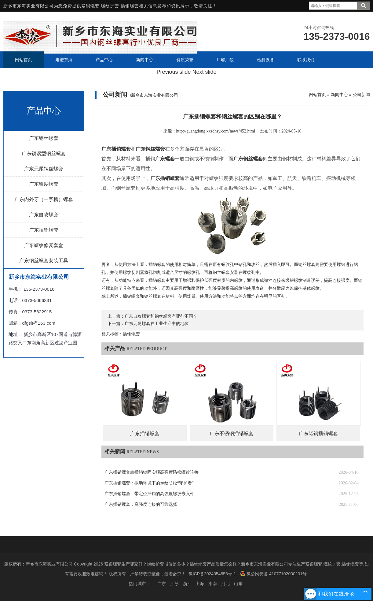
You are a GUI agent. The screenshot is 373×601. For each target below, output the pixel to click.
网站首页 (317, 94)
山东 (238, 583)
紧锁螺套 (90, 5)
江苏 (174, 583)
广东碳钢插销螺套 (318, 433)
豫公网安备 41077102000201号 (273, 573)
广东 (161, 583)
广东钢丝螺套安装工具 (43, 260)
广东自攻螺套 (43, 214)
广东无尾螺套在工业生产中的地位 (157, 323)
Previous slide (173, 72)
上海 (200, 583)
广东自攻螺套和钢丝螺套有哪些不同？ (161, 316)
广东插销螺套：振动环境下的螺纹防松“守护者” (149, 483)
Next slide (204, 72)
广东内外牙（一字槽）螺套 (43, 199)
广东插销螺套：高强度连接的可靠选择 (140, 504)
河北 (225, 583)
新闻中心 (339, 94)
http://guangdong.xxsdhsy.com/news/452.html (215, 131)
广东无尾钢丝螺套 (43, 168)
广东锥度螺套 (43, 184)
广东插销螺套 (43, 230)
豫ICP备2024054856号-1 (212, 573)
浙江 (187, 583)
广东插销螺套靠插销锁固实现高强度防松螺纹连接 (151, 472)
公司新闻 (361, 94)
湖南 (212, 583)
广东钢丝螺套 (43, 138)
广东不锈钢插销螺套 (232, 433)
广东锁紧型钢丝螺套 (44, 153)
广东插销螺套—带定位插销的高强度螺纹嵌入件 (149, 493)
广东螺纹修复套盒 (43, 245)
